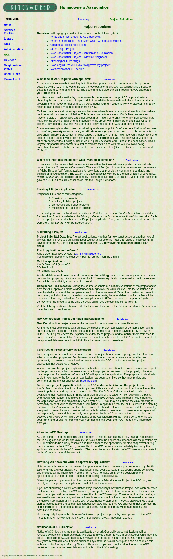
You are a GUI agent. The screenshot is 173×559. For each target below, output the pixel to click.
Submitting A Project (62, 49)
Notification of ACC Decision (67, 69)
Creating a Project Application (68, 44)
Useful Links (12, 74)
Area (7, 44)
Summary (83, 19)
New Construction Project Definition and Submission (81, 53)
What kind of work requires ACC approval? (75, 36)
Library (8, 38)
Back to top (109, 79)
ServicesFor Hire (9, 32)
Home (7, 24)
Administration (13, 49)
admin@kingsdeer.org (88, 253)
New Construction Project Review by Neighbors (78, 57)
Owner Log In (12, 79)
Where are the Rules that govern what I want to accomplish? (86, 40)
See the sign (88, 380)
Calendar (10, 60)
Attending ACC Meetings (65, 61)
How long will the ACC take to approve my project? (80, 65)
